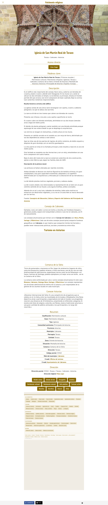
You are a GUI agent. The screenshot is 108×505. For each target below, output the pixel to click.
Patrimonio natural (50, 384)
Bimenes (27, 282)
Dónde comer (38, 380)
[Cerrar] (3, 2)
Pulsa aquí (60, 374)
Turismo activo (76, 384)
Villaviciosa (35, 220)
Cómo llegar (54, 67)
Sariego (26, 220)
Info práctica (63, 384)
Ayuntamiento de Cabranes (56, 362)
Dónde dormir (50, 380)
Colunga (41, 282)
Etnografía (62, 380)
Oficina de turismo (56, 359)
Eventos (71, 380)
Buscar (60, 389)
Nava (76, 218)
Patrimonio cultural (33, 384)
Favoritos (51, 389)
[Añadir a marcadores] (82, 503)
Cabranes (34, 282)
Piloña (81, 218)
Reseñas (41, 389)
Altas (67, 389)
